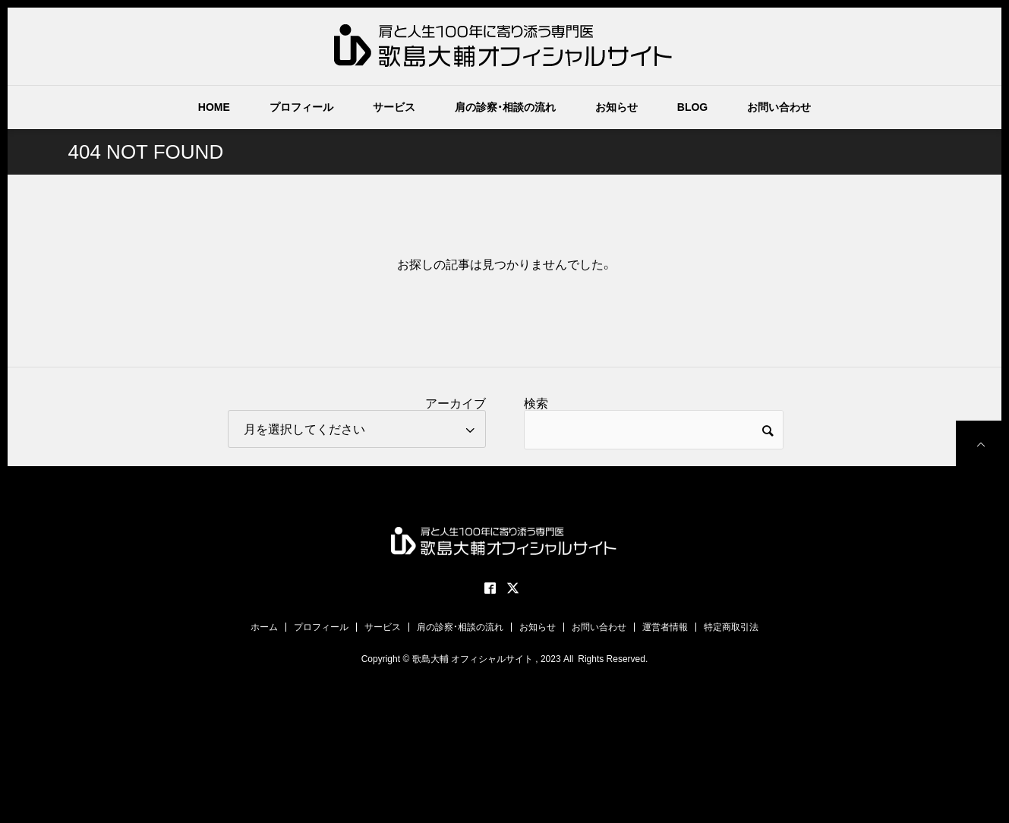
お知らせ (616, 107)
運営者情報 (665, 627)
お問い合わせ (779, 107)
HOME (214, 107)
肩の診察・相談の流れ (505, 107)
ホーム (264, 627)
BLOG (692, 107)
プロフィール (301, 107)
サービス (394, 107)
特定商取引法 (731, 627)
